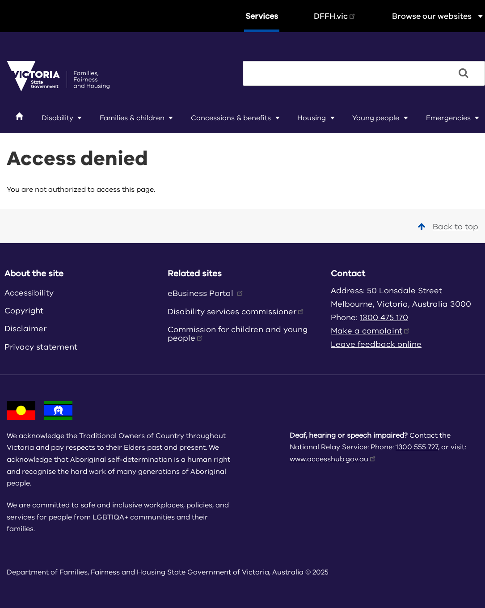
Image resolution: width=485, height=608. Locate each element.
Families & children (132, 118)
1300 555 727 (417, 447)
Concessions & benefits (231, 118)
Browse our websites (438, 15)
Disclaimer (25, 328)
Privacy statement (40, 347)
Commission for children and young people (238, 333)
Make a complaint (371, 330)
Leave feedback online (376, 344)
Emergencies (448, 118)
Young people (375, 118)
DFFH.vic (335, 16)
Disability (57, 118)
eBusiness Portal (206, 293)
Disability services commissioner (236, 311)
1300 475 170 (384, 317)
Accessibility (29, 292)
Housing (311, 118)
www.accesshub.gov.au (333, 459)
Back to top (448, 226)
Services (261, 16)
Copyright (23, 310)
